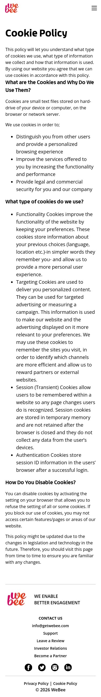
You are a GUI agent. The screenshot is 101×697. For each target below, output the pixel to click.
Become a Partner (50, 655)
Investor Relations (50, 648)
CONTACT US (50, 618)
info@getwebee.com (50, 625)
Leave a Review (50, 640)
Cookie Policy (65, 683)
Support (50, 633)
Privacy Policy (36, 683)
